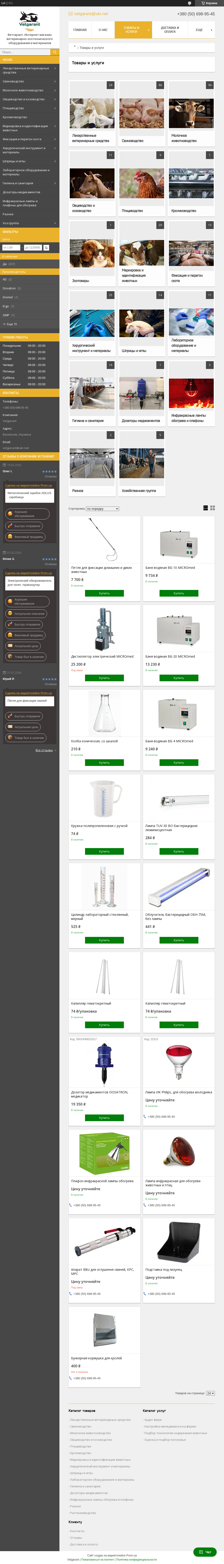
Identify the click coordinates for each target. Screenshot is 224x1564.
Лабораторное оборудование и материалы (26, 172)
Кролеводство (80, 1453)
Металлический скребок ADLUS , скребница (29, 495)
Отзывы (76, 1538)
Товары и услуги (131, 30)
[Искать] (54, 52)
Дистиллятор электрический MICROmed (102, 656)
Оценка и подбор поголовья (165, 1440)
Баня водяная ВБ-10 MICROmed (170, 568)
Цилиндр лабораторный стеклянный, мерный (100, 917)
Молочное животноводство (23, 90)
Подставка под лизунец (163, 1270)
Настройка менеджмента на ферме (170, 1426)
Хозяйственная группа (139, 491)
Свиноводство (13, 81)
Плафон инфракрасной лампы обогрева (102, 1181)
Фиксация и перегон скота (22, 139)
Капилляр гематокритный (91, 1003)
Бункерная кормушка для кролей (96, 1358)
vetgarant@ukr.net (16, 448)
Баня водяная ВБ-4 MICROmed (169, 741)
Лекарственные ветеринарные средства (26, 70)
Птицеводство (13, 108)
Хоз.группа (11, 223)
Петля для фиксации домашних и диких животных (101, 570)
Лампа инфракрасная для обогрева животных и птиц (172, 1183)
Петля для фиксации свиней (27, 700)
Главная (80, 30)
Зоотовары (80, 281)
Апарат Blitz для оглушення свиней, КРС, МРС (102, 1272)
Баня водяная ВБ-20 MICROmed (170, 656)
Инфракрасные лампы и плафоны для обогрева (20, 203)
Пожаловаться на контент (97, 1559)
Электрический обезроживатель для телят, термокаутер (30, 582)
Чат (205, 1552)
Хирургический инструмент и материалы (24, 150)
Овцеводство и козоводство (24, 99)
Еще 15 (12, 324)
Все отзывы (44, 750)
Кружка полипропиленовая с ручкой (99, 826)
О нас (103, 30)
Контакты (77, 1531)
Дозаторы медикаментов (21, 192)
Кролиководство (15, 117)
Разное (8, 214)
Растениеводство (83, 1513)
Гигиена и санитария (18, 183)
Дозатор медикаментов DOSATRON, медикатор (99, 1094)
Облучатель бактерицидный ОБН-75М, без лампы (175, 917)
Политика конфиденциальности (136, 1559)
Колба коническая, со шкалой (94, 741)
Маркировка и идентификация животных (25, 128)
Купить (104, 593)
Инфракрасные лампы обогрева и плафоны (188, 418)
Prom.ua (131, 1555)
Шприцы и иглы (14, 161)
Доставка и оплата (170, 30)
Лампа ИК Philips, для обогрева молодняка (178, 1092)
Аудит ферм (153, 1420)
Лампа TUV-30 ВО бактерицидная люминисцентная (171, 828)
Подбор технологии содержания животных (175, 1433)
